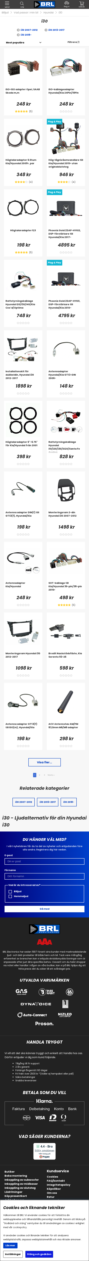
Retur (50, 1197)
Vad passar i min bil (26, 12)
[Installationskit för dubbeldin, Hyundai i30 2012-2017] (23, 376)
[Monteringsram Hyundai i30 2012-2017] (23, 658)
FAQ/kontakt (56, 1181)
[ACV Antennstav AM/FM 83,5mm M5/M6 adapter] (66, 728)
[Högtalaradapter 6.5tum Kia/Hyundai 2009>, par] (23, 164)
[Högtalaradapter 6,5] (23, 235)
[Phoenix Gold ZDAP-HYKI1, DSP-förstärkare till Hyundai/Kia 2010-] (66, 305)
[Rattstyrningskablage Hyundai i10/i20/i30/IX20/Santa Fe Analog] (66, 446)
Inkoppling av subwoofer (22, 1180)
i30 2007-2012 (29, 30)
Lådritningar (13, 1192)
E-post (9, 855)
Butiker (10, 1172)
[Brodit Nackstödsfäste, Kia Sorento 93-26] (66, 658)
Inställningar (13, 1254)
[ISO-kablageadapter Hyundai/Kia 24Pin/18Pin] (66, 94)
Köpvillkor (54, 1189)
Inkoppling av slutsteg (20, 1188)
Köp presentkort (16, 1196)
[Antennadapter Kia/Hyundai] (23, 587)
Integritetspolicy (58, 1185)
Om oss (52, 1193)
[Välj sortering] (15, 42)
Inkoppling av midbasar (21, 1184)
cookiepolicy (20, 1227)
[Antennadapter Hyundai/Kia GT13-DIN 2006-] (66, 376)
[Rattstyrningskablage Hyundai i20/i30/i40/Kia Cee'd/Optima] (23, 305)
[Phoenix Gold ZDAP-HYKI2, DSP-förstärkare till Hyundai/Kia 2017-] (66, 235)
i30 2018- (26, 34)
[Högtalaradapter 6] (23, 446)
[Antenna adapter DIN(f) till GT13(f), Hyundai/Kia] (23, 517)
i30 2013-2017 (56, 30)
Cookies (52, 1177)
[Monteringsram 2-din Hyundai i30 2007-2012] (66, 517)
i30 (60, 12)
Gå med (44, 908)
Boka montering (16, 1176)
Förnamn (10, 870)
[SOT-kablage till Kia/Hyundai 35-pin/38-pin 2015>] (66, 587)
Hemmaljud (18, 896)
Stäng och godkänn (39, 1254)
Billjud (5, 12)
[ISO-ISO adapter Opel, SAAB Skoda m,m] (23, 94)
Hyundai (48, 12)
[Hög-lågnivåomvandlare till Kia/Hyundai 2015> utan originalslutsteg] (66, 164)
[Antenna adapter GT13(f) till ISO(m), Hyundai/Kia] (23, 728)
